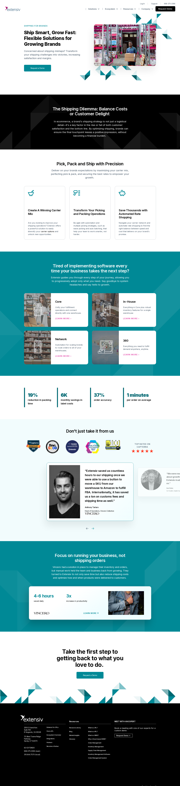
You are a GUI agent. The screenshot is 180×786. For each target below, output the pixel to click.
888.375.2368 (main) (32, 751)
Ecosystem (111, 9)
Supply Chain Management (97, 750)
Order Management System (97, 758)
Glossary (72, 739)
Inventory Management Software (99, 754)
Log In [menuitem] (142, 4)
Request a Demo (37, 68)
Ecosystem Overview (54, 735)
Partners (49, 742)
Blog (70, 731)
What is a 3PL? (93, 728)
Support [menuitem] (154, 4)
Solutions (93, 9)
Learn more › (63, 318)
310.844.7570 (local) (32, 754)
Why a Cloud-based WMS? (97, 739)
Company (147, 9)
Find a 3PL (50, 731)
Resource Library (75, 728)
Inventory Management (96, 747)
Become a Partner (53, 746)
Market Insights (74, 735)
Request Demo (165, 9)
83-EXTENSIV (29, 748)
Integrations (51, 739)
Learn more (90, 613)
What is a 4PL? (93, 731)
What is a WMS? (93, 735)
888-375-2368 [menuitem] (169, 4)
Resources (129, 9)
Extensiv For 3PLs (53, 727)
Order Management (94, 743)
